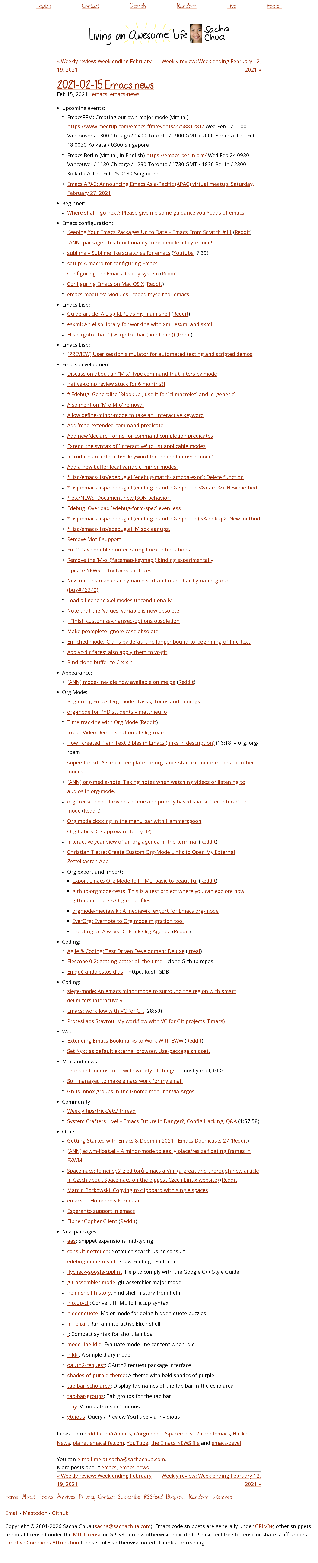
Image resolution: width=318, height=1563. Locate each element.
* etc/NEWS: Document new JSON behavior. (119, 497)
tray (72, 1406)
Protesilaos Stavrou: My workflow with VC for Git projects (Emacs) (146, 1021)
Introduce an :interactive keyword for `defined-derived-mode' (140, 456)
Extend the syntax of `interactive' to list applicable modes (136, 445)
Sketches (222, 1497)
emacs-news (125, 93)
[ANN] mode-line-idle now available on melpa (121, 681)
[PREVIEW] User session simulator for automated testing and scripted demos (159, 353)
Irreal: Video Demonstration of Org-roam (116, 732)
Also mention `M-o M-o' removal (105, 404)
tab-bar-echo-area (89, 1385)
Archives (66, 1497)
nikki (73, 1354)
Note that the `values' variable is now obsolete (123, 610)
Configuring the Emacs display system (113, 273)
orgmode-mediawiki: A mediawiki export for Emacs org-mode (145, 910)
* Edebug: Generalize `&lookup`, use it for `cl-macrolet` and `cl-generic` (151, 394)
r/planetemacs (212, 1433)
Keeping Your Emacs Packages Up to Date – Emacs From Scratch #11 (149, 231)
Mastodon (35, 1512)
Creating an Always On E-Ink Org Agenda (121, 931)
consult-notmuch (87, 1251)
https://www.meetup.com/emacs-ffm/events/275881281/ (135, 126)
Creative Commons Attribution (42, 1542)
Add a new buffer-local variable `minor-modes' (122, 466)
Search (138, 6)
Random (187, 6)
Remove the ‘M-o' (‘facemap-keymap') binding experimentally (140, 559)
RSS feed (153, 1497)
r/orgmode (146, 1433)
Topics (43, 6)
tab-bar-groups (85, 1395)
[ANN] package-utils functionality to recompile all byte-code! (139, 242)
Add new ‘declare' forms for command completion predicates (140, 435)
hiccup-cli (78, 1302)
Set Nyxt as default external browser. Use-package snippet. (138, 1050)
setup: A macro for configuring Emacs (112, 263)
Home (12, 1497)
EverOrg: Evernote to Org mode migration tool (128, 920)
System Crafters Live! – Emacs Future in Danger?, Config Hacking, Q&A (152, 1121)
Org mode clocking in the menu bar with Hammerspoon (134, 820)
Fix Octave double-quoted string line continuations (128, 549)
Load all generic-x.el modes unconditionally (119, 600)
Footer (274, 6)
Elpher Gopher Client (92, 1220)
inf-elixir (77, 1323)
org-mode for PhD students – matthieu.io (117, 711)
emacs (99, 93)
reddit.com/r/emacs (107, 1433)
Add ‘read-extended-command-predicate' (116, 425)
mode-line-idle (84, 1344)
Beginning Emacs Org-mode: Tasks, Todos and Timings (133, 701)
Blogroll (175, 1497)
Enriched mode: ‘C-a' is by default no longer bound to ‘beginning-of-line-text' (159, 641)
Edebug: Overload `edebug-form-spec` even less (124, 507)
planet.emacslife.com (98, 1442)
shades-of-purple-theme (96, 1375)
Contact (90, 6)
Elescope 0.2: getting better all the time (114, 961)
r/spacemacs (177, 1433)
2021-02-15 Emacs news (105, 85)
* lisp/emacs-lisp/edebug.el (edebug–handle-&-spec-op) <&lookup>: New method (163, 518)
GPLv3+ (264, 1526)
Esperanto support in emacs (101, 1210)
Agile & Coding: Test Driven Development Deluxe (125, 950)
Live (231, 6)
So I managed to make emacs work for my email (125, 1080)
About (28, 1497)
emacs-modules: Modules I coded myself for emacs (128, 294)
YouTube (137, 1442)
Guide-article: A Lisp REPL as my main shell (118, 313)
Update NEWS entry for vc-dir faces (109, 570)
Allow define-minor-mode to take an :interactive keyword (135, 414)
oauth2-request (86, 1364)
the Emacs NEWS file (175, 1442)
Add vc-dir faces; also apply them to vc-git (117, 651)
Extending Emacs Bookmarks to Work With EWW (125, 1040)
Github (60, 1512)
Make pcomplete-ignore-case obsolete (112, 631)
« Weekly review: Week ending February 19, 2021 (104, 65)
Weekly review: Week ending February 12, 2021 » (211, 65)
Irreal (184, 334)
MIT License (87, 1534)
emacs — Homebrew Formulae (104, 1200)
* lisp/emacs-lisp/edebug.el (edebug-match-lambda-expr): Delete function (155, 476)
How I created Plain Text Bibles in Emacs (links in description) (141, 742)
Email (12, 1512)
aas (71, 1240)
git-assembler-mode (91, 1282)
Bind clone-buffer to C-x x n (100, 662)
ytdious (76, 1416)
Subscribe (129, 1497)
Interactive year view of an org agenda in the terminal (132, 841)
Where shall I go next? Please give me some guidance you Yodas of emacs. (156, 212)
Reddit (242, 231)
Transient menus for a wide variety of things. (122, 1070)
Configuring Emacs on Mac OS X (105, 283)
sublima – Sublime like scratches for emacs (118, 252)
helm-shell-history (89, 1292)
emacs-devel (226, 1442)
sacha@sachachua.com (123, 1526)
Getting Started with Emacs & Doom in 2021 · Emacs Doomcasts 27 (148, 1140)
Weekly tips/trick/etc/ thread (101, 1110)
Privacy (87, 1497)
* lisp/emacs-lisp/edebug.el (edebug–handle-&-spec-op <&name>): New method (162, 487)
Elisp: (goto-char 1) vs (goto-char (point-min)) (121, 334)
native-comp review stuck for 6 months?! (116, 383)
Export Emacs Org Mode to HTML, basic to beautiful (134, 880)
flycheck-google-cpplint (94, 1271)
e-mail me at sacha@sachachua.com (121, 1459)
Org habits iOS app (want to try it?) (109, 831)
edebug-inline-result (91, 1261)
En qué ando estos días (95, 971)
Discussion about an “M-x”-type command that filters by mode (142, 373)
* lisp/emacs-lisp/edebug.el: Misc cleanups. (118, 528)
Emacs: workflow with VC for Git (105, 1010)
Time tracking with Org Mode (102, 722)
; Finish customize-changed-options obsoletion (123, 620)
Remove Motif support (94, 539)
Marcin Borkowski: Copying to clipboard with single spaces (137, 1189)
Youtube (183, 252)
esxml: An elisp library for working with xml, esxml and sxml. (140, 324)
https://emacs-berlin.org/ (176, 155)
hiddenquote (82, 1313)
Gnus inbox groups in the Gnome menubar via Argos (130, 1091)
